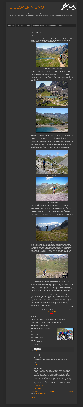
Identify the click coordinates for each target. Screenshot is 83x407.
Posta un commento (37, 388)
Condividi (33, 397)
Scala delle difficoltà (38, 25)
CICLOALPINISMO (26, 7)
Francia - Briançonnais (40, 350)
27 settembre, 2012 (38, 385)
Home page (52, 391)
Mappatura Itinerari (51, 25)
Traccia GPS (52, 311)
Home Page (11, 25)
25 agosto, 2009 (37, 364)
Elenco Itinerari (21, 25)
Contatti (61, 25)
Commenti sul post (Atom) (40, 393)
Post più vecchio (69, 391)
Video (28, 25)
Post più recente (34, 391)
